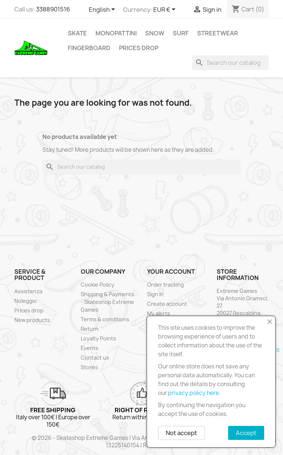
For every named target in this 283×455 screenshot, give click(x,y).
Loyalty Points (98, 338)
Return (89, 328)
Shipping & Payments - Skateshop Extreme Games (107, 302)
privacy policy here (193, 393)
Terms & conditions (105, 319)
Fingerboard (89, 48)
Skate (77, 33)
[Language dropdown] (103, 10)
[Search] (230, 62)
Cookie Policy (97, 284)
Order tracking (165, 284)
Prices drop (138, 48)
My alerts (158, 313)
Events (89, 347)
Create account (167, 303)
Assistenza (28, 291)
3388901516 (53, 9)
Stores (89, 367)
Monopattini (116, 33)
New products (32, 319)
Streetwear (217, 33)
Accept (246, 433)
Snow (154, 33)
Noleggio (25, 300)
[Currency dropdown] (165, 10)
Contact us (95, 357)
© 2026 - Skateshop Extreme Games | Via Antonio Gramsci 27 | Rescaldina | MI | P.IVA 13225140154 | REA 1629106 (142, 441)
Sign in (155, 294)
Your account (171, 271)
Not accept (181, 433)
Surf (181, 33)
